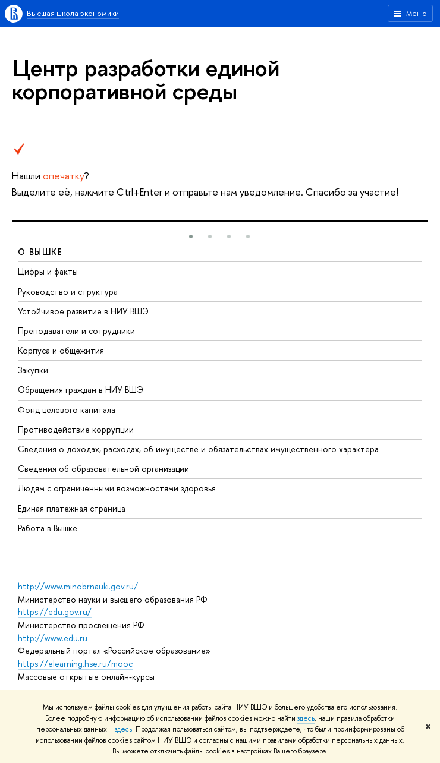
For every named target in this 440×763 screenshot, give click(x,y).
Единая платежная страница (71, 508)
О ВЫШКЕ (40, 251)
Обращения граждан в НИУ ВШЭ (80, 389)
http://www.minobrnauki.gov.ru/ (78, 586)
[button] (190, 236)
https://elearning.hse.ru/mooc (75, 663)
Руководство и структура (68, 291)
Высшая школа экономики (73, 13)
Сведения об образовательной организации (103, 468)
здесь (306, 718)
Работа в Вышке (47, 528)
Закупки (33, 370)
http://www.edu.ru (52, 638)
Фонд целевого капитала (66, 409)
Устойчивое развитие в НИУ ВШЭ (83, 311)
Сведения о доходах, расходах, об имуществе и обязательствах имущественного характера (198, 449)
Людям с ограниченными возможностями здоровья (117, 488)
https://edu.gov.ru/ (55, 611)
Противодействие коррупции (76, 429)
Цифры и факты (48, 271)
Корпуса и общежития (61, 350)
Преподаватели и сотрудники (76, 330)
